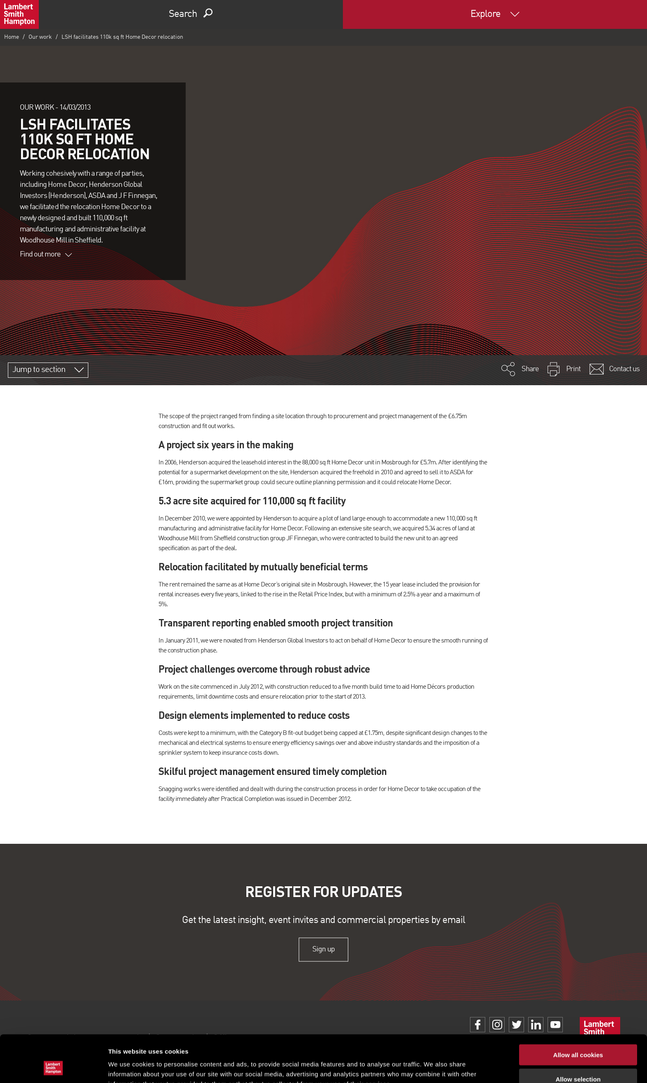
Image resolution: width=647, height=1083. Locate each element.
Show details (433, 1066)
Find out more (46, 254)
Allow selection (577, 1034)
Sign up (323, 949)
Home (11, 37)
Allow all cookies (578, 1010)
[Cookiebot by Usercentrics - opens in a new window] (53, 1067)
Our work (40, 37)
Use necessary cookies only (578, 1058)
